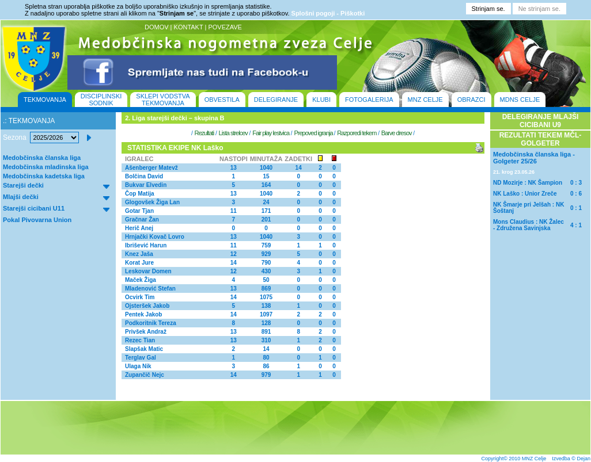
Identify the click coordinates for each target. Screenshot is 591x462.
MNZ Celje (534, 458)
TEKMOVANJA (45, 99)
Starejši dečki (23, 185)
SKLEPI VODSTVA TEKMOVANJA (163, 99)
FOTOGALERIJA (369, 99)
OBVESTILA (222, 99)
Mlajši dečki (21, 196)
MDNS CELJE (520, 99)
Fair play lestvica (270, 132)
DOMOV (157, 27)
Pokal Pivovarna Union (37, 219)
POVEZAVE (224, 27)
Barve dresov (396, 132)
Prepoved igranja (314, 132)
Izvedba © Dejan (571, 458)
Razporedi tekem (356, 132)
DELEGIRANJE (276, 99)
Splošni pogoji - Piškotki (328, 13)
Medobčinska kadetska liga (44, 176)
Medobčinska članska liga (42, 157)
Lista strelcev (233, 132)
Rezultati (204, 132)
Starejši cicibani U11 (34, 208)
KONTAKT (188, 27)
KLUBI (321, 99)
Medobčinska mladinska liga (46, 166)
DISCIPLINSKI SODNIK (101, 99)
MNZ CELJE (425, 99)
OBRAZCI (471, 99)
